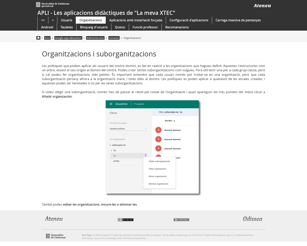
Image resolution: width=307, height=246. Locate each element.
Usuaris (66, 20)
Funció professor (145, 27)
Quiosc (120, 27)
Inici (47, 38)
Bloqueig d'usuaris (94, 27)
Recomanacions (177, 27)
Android (47, 27)
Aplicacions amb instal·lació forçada (135, 20)
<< (43, 20)
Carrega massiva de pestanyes (238, 20)
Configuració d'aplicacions (189, 20)
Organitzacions (90, 20)
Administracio (95, 38)
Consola (114, 38)
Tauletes (66, 27)
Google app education (68, 38)
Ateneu (262, 5)
